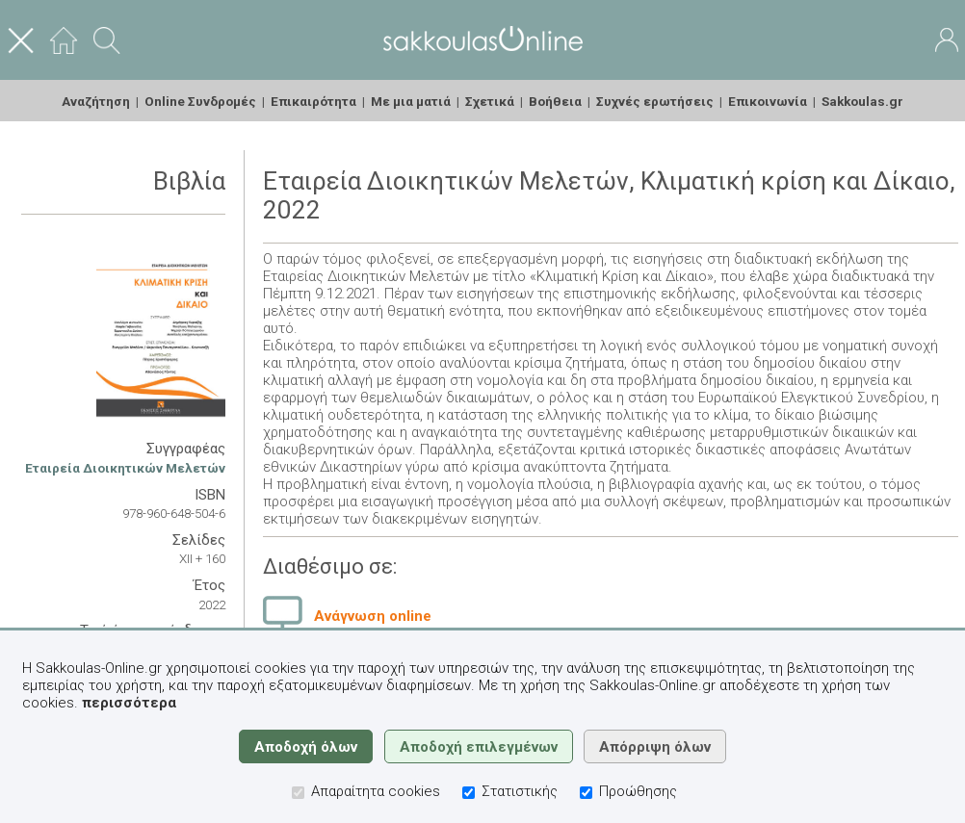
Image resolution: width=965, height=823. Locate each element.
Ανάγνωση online (372, 616)
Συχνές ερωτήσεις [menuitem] (655, 101)
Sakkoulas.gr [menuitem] (862, 101)
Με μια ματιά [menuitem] (411, 101)
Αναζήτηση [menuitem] (96, 101)
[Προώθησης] (586, 792)
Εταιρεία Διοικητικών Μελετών (125, 468)
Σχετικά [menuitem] (489, 101)
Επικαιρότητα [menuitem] (313, 101)
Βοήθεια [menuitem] (555, 101)
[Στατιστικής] (468, 792)
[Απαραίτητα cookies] (298, 792)
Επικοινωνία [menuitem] (767, 101)
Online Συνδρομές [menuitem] (200, 101)
